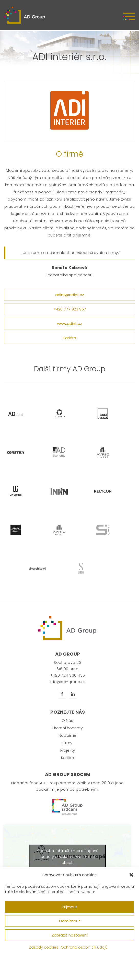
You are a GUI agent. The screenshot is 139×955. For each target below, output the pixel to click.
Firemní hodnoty (67, 728)
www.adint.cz (69, 323)
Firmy (67, 742)
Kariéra (69, 338)
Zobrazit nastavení (70, 935)
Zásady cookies (43, 947)
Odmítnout (69, 921)
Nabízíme (67, 735)
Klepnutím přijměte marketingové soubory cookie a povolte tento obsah (67, 856)
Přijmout (69, 907)
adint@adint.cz (69, 294)
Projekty (67, 750)
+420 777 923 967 (69, 309)
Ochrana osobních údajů (84, 947)
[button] (131, 874)
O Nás (67, 720)
